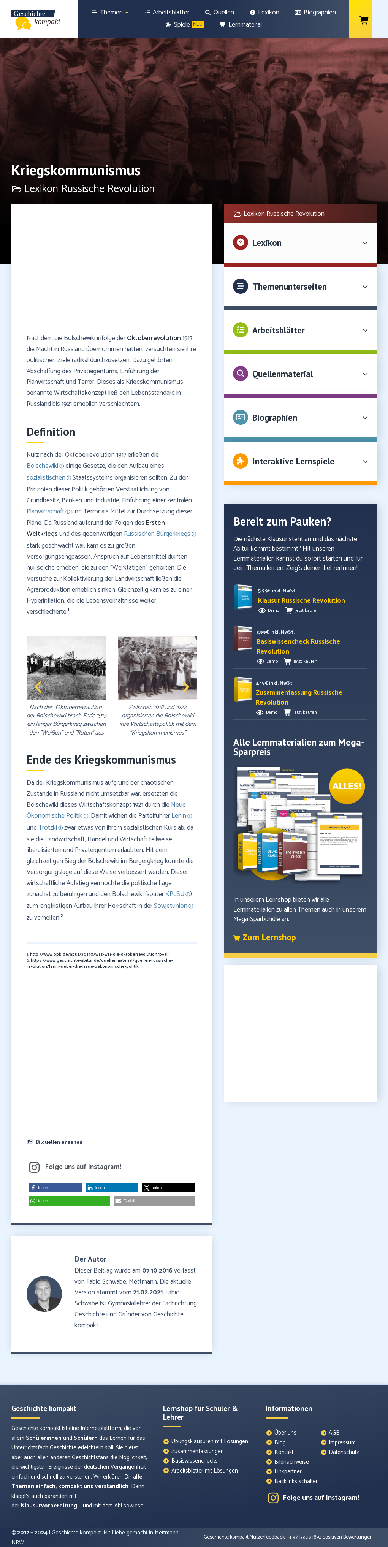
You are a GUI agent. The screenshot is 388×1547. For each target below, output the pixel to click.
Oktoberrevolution (154, 338)
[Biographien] (315, 12)
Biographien (274, 417)
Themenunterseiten (289, 286)
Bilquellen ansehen (59, 1141)
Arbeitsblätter (278, 330)
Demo (273, 610)
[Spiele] (185, 25)
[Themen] (109, 12)
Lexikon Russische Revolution (284, 214)
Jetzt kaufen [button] (307, 610)
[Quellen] (219, 12)
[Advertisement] (112, 272)
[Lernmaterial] (240, 25)
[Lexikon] (264, 12)
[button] (38, 687)
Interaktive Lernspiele (293, 461)
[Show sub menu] (127, 13)
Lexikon (267, 242)
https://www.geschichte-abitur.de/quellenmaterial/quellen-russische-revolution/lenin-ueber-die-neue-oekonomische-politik (100, 963)
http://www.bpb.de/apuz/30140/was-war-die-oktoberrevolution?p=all (99, 954)
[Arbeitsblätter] (166, 12)
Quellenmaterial (282, 373)
